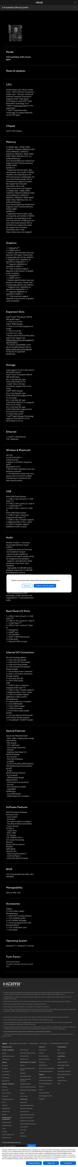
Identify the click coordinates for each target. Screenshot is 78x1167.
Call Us (41, 1090)
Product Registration (45, 1083)
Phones (4, 1053)
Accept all (68, 1163)
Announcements (44, 1056)
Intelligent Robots (25, 1084)
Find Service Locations (46, 1080)
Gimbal (22, 1133)
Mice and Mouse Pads (26, 1105)
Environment (61, 1053)
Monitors (5, 1087)
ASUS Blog (60, 1077)
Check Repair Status (45, 1077)
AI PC (59, 1059)
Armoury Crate (62, 1080)
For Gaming (5, 1078)
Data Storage (24, 1050)
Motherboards (6, 1122)
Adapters (23, 1073)
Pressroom (42, 1062)
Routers (22, 1065)
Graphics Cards (6, 1125)
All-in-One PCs (6, 1093)
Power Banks (24, 1127)
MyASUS (41, 1099)
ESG (58, 1050)
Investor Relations (44, 1059)
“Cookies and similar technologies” (48, 1158)
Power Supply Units (8, 1134)
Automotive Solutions (63, 1071)
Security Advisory (44, 1093)
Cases (4, 1128)
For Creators (6, 1071)
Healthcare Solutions (8, 1056)
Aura (58, 1083)
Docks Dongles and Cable (28, 1124)
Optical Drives (6, 1138)
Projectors (5, 1090)
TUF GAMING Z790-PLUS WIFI (15, 8)
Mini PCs (4, 1105)
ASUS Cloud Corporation (46, 1068)
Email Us (41, 1087)
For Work (5, 1068)
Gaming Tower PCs (7, 1099)
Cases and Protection (26, 1118)
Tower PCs (5, 1096)
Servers (22, 1093)
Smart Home (24, 1096)
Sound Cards (24, 1059)
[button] (3, 2)
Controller (23, 1130)
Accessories (5, 1059)
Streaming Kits (24, 1111)
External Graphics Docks (27, 1053)
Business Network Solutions (25, 1080)
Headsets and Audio (26, 1108)
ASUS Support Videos (45, 1096)
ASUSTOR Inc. (43, 1065)
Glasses (4, 1114)
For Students (6, 1075)
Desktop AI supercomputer (28, 1090)
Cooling (4, 1131)
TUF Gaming (43, 1043)
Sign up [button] (31, 1146)
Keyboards (23, 1102)
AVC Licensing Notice (63, 1074)
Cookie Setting (33, 1163)
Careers (41, 1053)
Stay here (27, 586)
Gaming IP (23, 1136)
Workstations (6, 1108)
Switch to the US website (45, 586)
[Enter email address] (14, 1146)
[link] (39, 2)
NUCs (4, 1102)
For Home (5, 1065)
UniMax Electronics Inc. (46, 1071)
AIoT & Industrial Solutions (28, 1087)
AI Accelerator (24, 1056)
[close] (69, 577)
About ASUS (43, 1050)
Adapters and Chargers (27, 1121)
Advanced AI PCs (62, 1062)
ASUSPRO (60, 1068)
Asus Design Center (63, 1065)
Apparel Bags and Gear (27, 1114)
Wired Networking (25, 1076)
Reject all (51, 1163)
